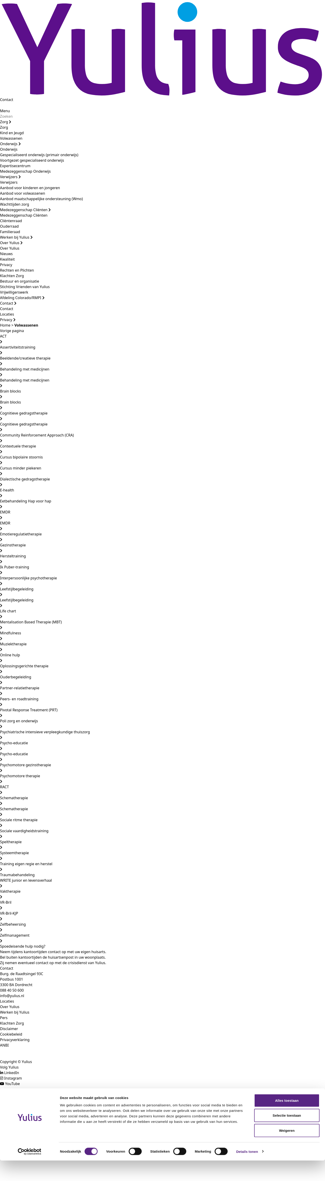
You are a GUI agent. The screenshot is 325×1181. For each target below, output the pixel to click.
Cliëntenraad (11, 220)
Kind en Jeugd (12, 132)
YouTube (12, 1083)
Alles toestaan (286, 1121)
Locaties (7, 314)
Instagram (13, 1078)
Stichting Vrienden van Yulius (25, 286)
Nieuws (6, 253)
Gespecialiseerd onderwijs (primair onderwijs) (39, 154)
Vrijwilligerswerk (14, 292)
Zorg (5, 121)
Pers (4, 1017)
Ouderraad (9, 226)
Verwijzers (10, 176)
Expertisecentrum (15, 165)
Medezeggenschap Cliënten (25, 209)
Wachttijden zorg (14, 204)
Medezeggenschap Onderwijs (25, 171)
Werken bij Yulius (16, 237)
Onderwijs (10, 143)
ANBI (4, 1045)
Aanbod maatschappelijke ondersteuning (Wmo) (41, 198)
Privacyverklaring (14, 1039)
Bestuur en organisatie (19, 281)
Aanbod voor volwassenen (22, 193)
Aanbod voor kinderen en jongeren (30, 187)
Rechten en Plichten (17, 270)
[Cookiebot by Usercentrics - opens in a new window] (30, 1172)
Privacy (6, 264)
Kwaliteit (7, 259)
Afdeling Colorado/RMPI (22, 297)
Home (5, 325)
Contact (6, 99)
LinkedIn (11, 1072)
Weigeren (287, 1151)
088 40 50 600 (12, 990)
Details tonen (247, 1172)
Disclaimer (9, 1028)
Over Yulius (11, 242)
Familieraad (10, 231)
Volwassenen (11, 138)
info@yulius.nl (12, 995)
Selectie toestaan (287, 1136)
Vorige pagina (12, 330)
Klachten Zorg (12, 275)
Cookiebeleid (11, 1034)
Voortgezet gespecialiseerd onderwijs (32, 160)
